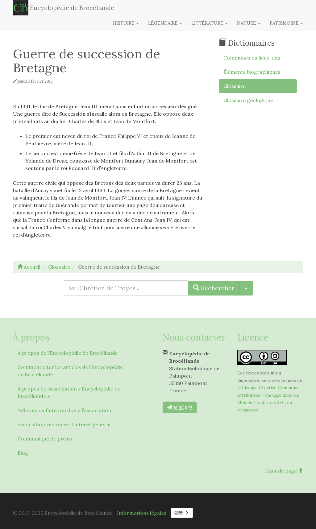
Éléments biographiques (252, 72)
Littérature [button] (209, 23)
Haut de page (284, 471)
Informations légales (141, 513)
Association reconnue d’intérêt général (64, 424)
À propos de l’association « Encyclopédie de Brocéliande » (69, 392)
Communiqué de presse (45, 439)
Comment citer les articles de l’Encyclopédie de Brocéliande (70, 371)
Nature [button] (248, 23)
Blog (23, 453)
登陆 (181, 512)
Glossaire (234, 86)
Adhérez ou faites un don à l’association (64, 410)
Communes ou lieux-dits (252, 58)
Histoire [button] (126, 23)
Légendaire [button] (165, 23)
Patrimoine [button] (286, 23)
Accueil (29, 267)
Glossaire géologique (248, 100)
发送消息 (180, 407)
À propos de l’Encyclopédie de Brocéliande (68, 353)
